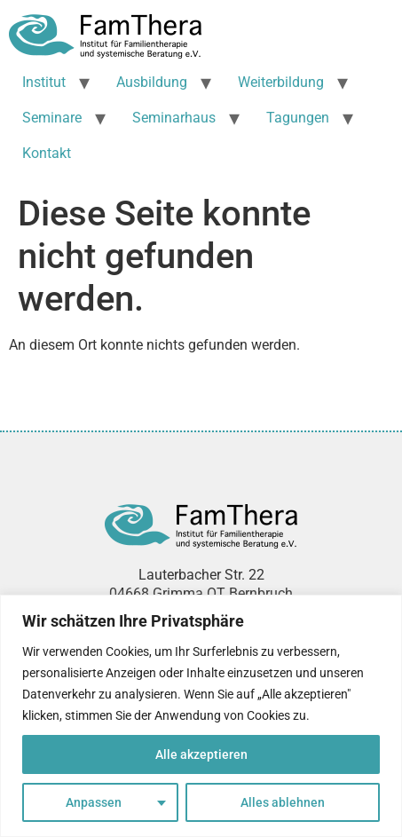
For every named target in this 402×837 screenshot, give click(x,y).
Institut (44, 82)
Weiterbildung (281, 82)
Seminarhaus (174, 117)
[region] (201, 716)
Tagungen (297, 117)
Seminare (52, 117)
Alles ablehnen (282, 802)
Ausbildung (151, 82)
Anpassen (94, 802)
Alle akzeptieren (201, 754)
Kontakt (46, 153)
